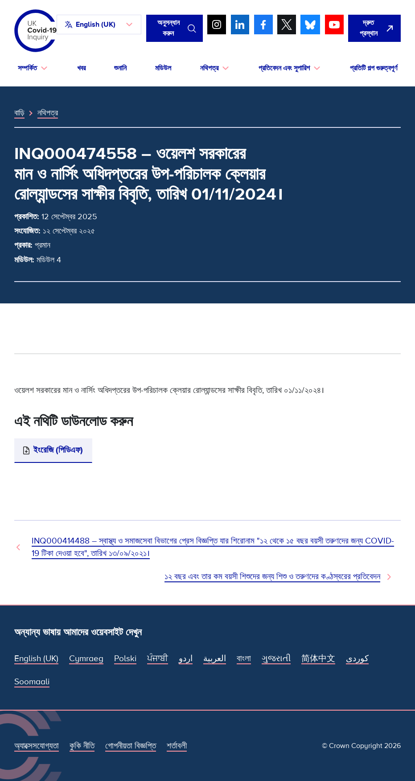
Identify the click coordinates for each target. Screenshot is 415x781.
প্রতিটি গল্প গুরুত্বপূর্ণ (373, 68)
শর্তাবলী (177, 746)
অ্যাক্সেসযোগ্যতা (36, 746)
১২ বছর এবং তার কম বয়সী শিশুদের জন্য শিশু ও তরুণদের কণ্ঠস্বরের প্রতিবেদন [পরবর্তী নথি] (272, 577)
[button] (99, 24)
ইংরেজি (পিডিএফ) (58, 450)
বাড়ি (19, 113)
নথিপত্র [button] (209, 68)
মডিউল (163, 68)
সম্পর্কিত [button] (27, 68)
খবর (81, 68)
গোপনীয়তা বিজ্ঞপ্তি (130, 746)
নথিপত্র (47, 113)
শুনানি (120, 68)
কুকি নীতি (82, 746)
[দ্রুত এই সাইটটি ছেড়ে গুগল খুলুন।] (374, 28)
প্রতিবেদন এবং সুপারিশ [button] (284, 68)
